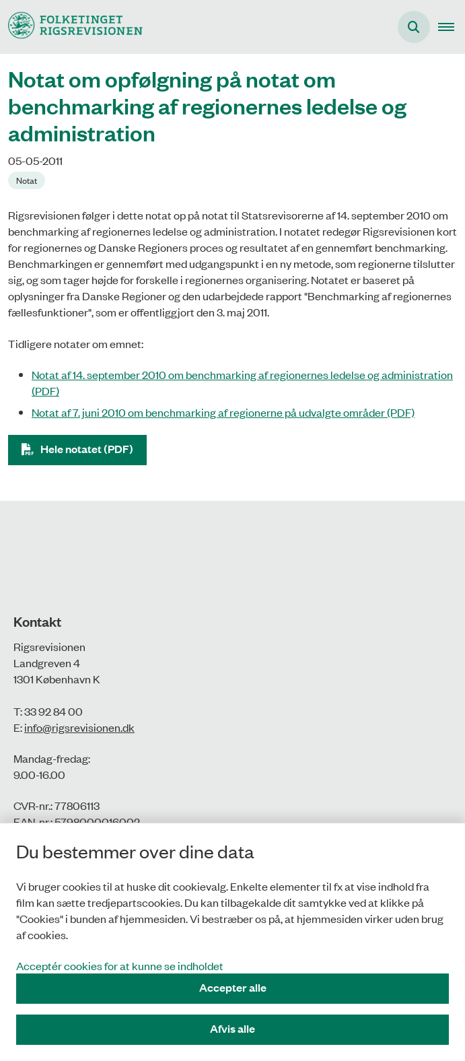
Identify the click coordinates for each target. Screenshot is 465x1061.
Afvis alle (232, 1028)
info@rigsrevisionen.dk (79, 727)
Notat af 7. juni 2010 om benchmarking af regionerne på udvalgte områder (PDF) (223, 412)
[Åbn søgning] (414, 27)
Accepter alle (232, 987)
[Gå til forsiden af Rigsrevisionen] (71, 26)
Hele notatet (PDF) (86, 448)
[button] (451, 27)
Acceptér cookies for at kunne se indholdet (119, 965)
